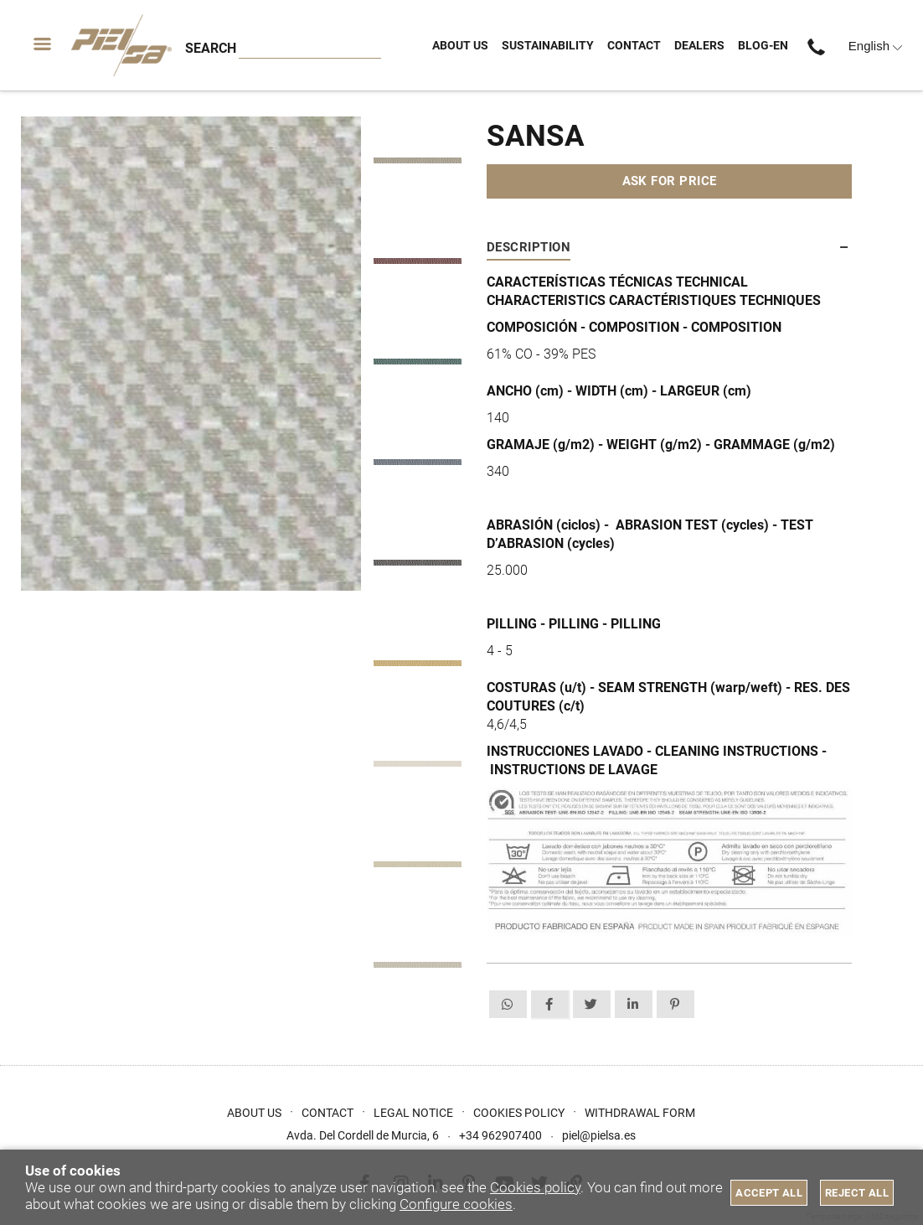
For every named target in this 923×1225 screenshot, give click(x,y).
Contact (327, 1112)
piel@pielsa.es (599, 1135)
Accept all (768, 1192)
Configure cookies (456, 1204)
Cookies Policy (519, 1112)
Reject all (857, 1192)
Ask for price (669, 181)
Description (528, 247)
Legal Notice (413, 1112)
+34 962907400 (821, 45)
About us (254, 1112)
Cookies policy (535, 1187)
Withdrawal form (640, 1112)
